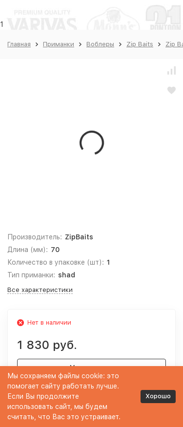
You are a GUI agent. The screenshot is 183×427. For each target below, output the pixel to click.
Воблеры (100, 44)
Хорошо (158, 396)
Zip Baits (139, 44)
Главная (19, 44)
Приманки (58, 44)
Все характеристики (40, 289)
